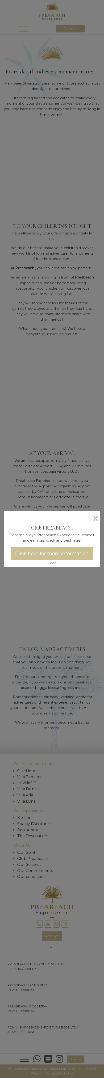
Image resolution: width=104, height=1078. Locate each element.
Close (52, 563)
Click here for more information (52, 553)
